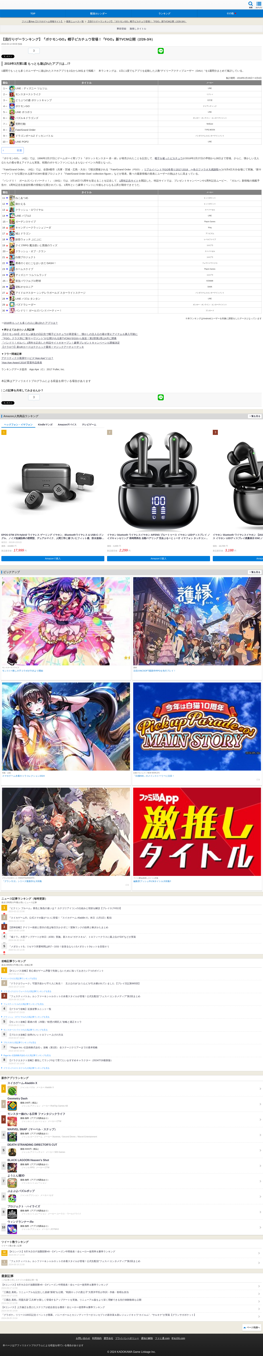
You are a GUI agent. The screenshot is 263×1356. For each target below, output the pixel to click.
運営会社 (108, 1338)
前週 (19, 150)
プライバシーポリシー (127, 1338)
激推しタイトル (138, 28)
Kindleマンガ (45, 424)
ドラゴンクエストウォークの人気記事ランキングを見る (27, 991)
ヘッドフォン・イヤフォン (18, 424)
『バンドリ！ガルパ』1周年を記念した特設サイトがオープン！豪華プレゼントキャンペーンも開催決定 (60, 342)
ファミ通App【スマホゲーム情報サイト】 (42, 21)
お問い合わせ (83, 1338)
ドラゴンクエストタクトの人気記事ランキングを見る (26, 1068)
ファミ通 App (12, 5)
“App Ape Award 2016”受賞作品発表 (21, 362)
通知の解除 (147, 1338)
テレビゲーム (89, 424)
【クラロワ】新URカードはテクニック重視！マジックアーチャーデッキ (42, 346)
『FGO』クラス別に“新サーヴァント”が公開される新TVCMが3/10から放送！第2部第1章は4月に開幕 (59, 338)
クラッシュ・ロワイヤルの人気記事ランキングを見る (26, 1017)
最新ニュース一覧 (75, 21)
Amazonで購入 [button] (53, 558)
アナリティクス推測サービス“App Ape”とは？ (27, 358)
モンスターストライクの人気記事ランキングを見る (25, 1030)
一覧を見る (254, 416)
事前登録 (121, 28)
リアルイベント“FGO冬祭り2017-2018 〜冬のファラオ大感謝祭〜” (183, 169)
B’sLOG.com (178, 1338)
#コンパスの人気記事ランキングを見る (20, 978)
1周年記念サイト (128, 180)
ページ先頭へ (253, 1327)
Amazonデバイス (67, 424)
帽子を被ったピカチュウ (169, 158)
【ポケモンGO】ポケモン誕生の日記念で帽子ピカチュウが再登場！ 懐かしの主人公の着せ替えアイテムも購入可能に (69, 334)
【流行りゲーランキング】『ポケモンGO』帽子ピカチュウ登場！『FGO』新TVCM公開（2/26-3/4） (137, 21)
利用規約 (97, 1338)
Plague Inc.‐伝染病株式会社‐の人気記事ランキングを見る (27, 1055)
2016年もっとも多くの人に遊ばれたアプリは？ (31, 322)
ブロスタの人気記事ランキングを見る (19, 1043)
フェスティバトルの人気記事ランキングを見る (23, 1004)
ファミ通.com (162, 1338)
